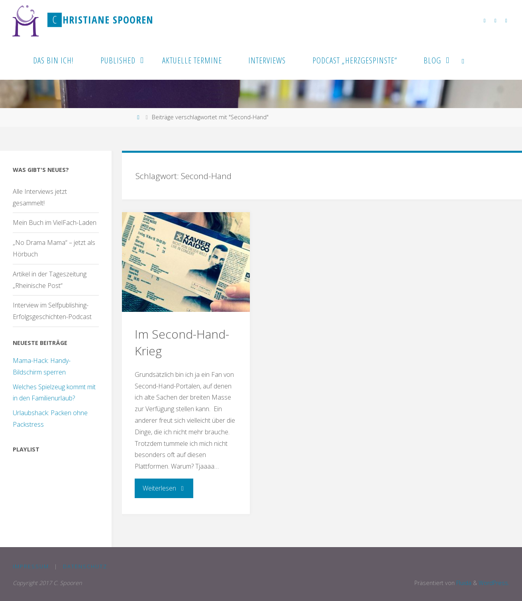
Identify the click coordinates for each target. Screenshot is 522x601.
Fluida (463, 583)
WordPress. (494, 583)
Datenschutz (85, 566)
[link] (463, 60)
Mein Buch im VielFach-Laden (54, 222)
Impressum (31, 566)
